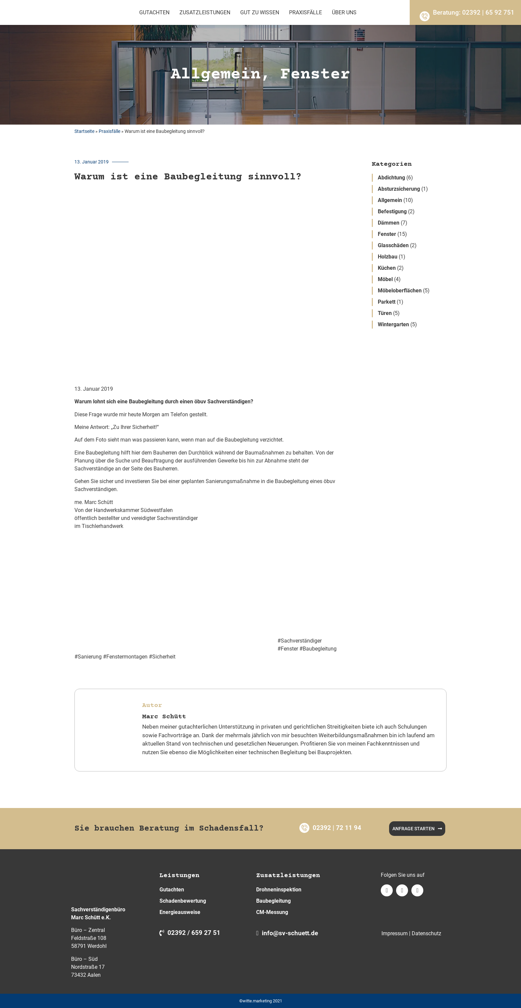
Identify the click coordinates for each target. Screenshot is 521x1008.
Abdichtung (391, 177)
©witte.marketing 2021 (260, 1000)
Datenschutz (426, 933)
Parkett (386, 302)
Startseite (84, 131)
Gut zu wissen (259, 12)
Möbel (385, 279)
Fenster (387, 234)
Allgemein (390, 200)
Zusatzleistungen (204, 12)
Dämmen (388, 223)
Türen (385, 313)
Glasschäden (393, 245)
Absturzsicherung (399, 189)
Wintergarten (393, 324)
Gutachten (154, 12)
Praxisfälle (305, 12)
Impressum (394, 933)
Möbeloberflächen (400, 290)
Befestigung (392, 211)
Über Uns (344, 12)
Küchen (387, 268)
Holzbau (387, 256)
